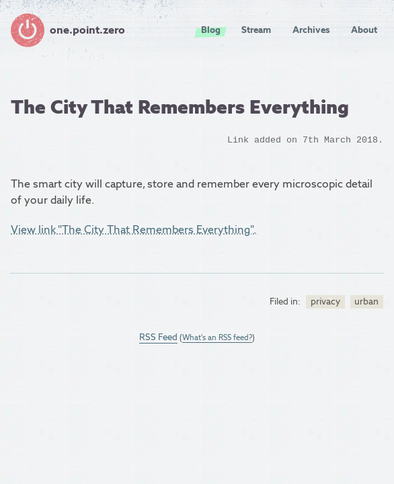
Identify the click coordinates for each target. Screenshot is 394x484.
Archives (311, 30)
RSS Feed (158, 337)
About (364, 30)
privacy (325, 301)
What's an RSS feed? (217, 337)
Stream (256, 30)
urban (366, 301)
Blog (211, 30)
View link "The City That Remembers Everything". (133, 230)
